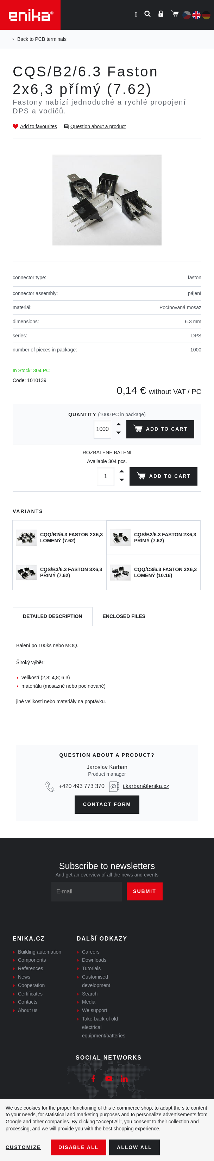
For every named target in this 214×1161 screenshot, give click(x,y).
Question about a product (98, 126)
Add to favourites (38, 126)
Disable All (78, 1147)
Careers (91, 952)
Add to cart (160, 430)
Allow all (134, 1147)
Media (88, 1002)
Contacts (27, 1002)
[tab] (53, 616)
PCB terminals (50, 39)
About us (27, 1010)
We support (94, 1010)
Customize (23, 1147)
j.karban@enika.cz (146, 786)
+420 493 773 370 (81, 786)
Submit (144, 891)
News (24, 977)
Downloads (94, 960)
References (30, 968)
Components (32, 960)
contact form (107, 804)
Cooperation (31, 985)
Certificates (30, 994)
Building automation (39, 952)
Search (89, 994)
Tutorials (91, 968)
